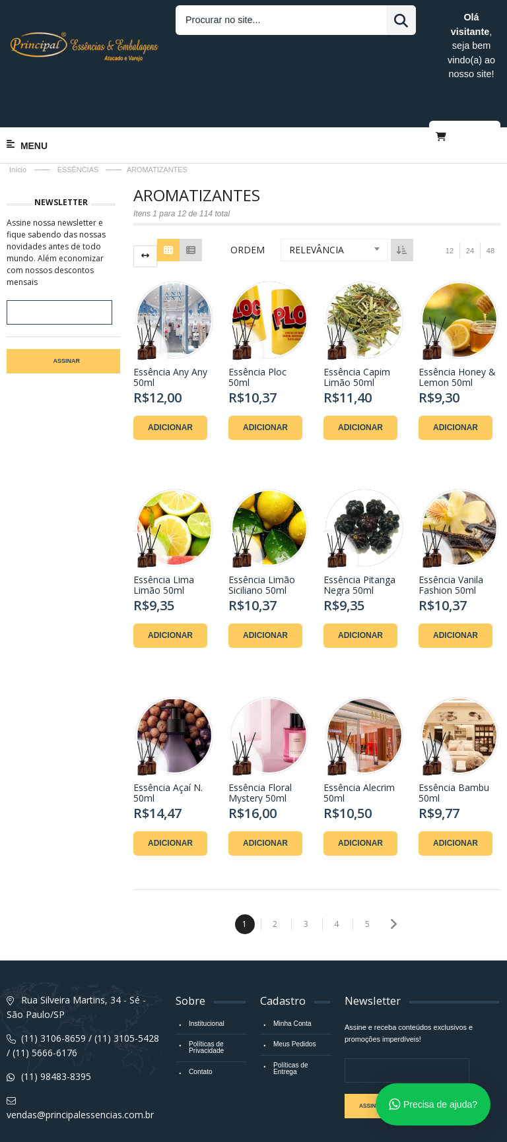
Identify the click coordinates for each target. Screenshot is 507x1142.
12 (450, 203)
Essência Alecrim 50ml (359, 745)
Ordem (247, 202)
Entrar (417, 18)
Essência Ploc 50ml (257, 329)
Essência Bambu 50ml (454, 745)
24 (470, 203)
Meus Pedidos (294, 995)
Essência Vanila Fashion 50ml (451, 537)
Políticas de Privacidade (206, 999)
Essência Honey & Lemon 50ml (457, 329)
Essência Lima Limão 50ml (163, 537)
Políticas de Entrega (290, 1020)
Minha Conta (291, 975)
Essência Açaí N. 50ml (168, 745)
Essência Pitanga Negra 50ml (359, 537)
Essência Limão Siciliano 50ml (261, 537)
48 (490, 203)
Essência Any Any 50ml (170, 329)
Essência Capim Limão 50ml (356, 329)
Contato (200, 1023)
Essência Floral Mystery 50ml (260, 745)
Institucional (206, 975)
